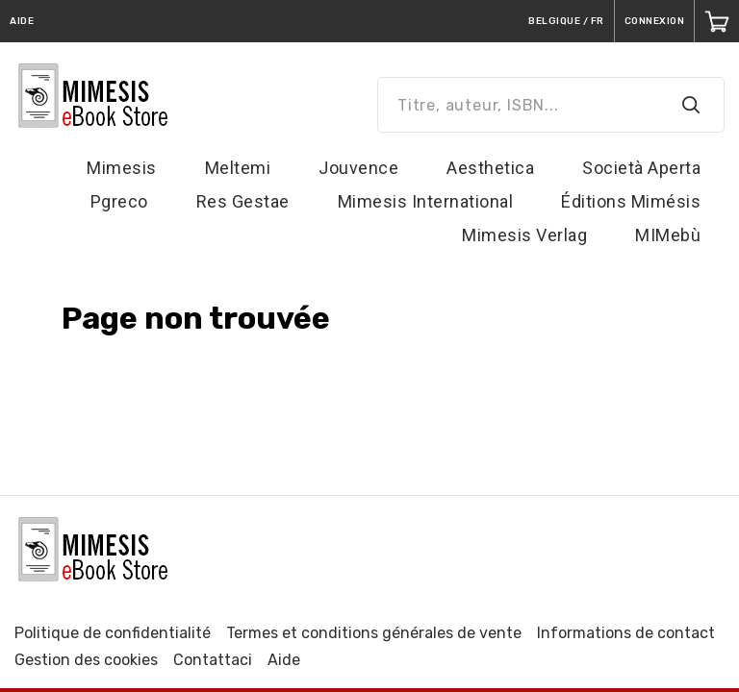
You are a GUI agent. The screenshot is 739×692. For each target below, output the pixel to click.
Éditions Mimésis (631, 201)
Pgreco (119, 201)
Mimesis (122, 168)
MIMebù (668, 235)
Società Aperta (641, 168)
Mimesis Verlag (524, 235)
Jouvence (358, 168)
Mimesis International (426, 201)
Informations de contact (626, 633)
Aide (284, 660)
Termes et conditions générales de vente (374, 633)
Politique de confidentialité (112, 633)
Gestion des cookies (86, 660)
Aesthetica (490, 168)
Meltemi (238, 168)
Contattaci (212, 660)
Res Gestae (243, 201)
